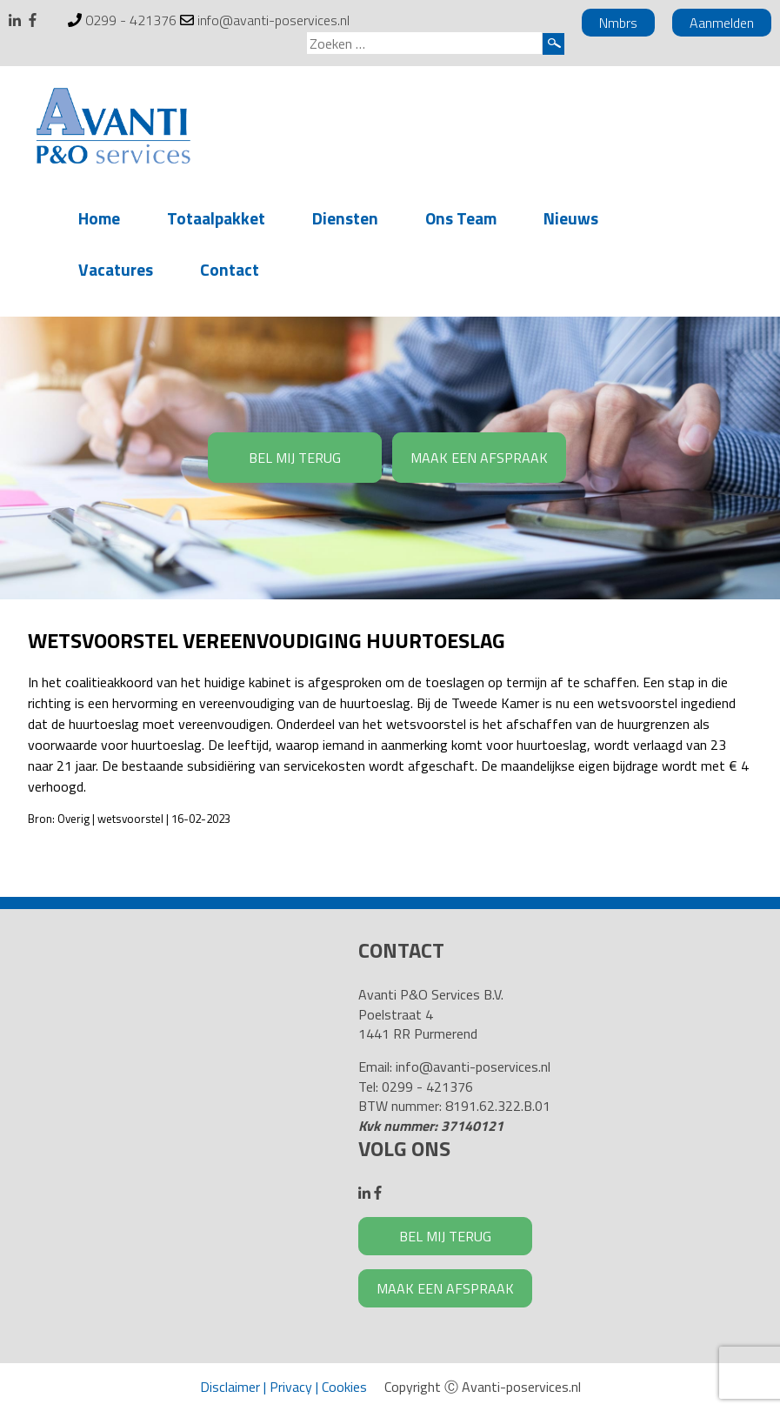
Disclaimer (230, 1386)
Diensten (345, 218)
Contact (229, 269)
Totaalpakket (216, 218)
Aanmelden (722, 22)
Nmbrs (618, 22)
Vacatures (115, 269)
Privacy (291, 1386)
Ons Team (461, 218)
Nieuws (570, 218)
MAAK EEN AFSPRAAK (479, 457)
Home (99, 218)
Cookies (344, 1386)
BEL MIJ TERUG (295, 457)
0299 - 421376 (131, 20)
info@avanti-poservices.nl (273, 20)
